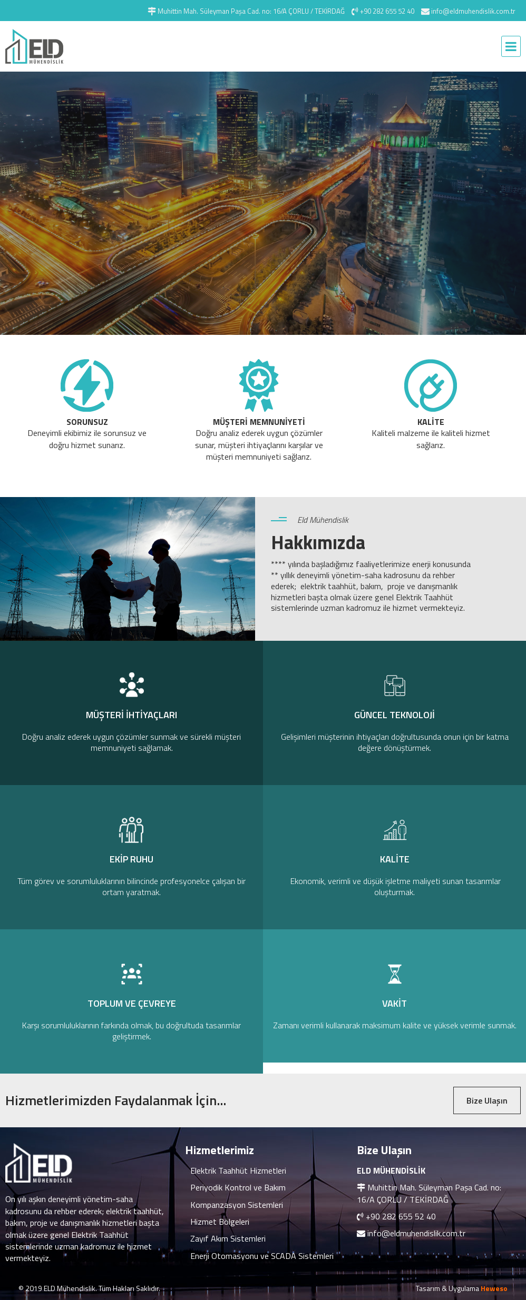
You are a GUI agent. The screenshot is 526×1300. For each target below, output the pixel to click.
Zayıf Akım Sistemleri (228, 1238)
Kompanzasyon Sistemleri (236, 1204)
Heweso (494, 1288)
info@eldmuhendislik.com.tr (416, 1233)
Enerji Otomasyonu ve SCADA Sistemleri (262, 1255)
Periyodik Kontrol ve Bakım (238, 1187)
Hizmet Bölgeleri (219, 1221)
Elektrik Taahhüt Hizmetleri (238, 1170)
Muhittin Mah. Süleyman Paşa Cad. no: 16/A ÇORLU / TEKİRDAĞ (429, 1193)
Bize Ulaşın (487, 1100)
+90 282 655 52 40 (401, 1216)
